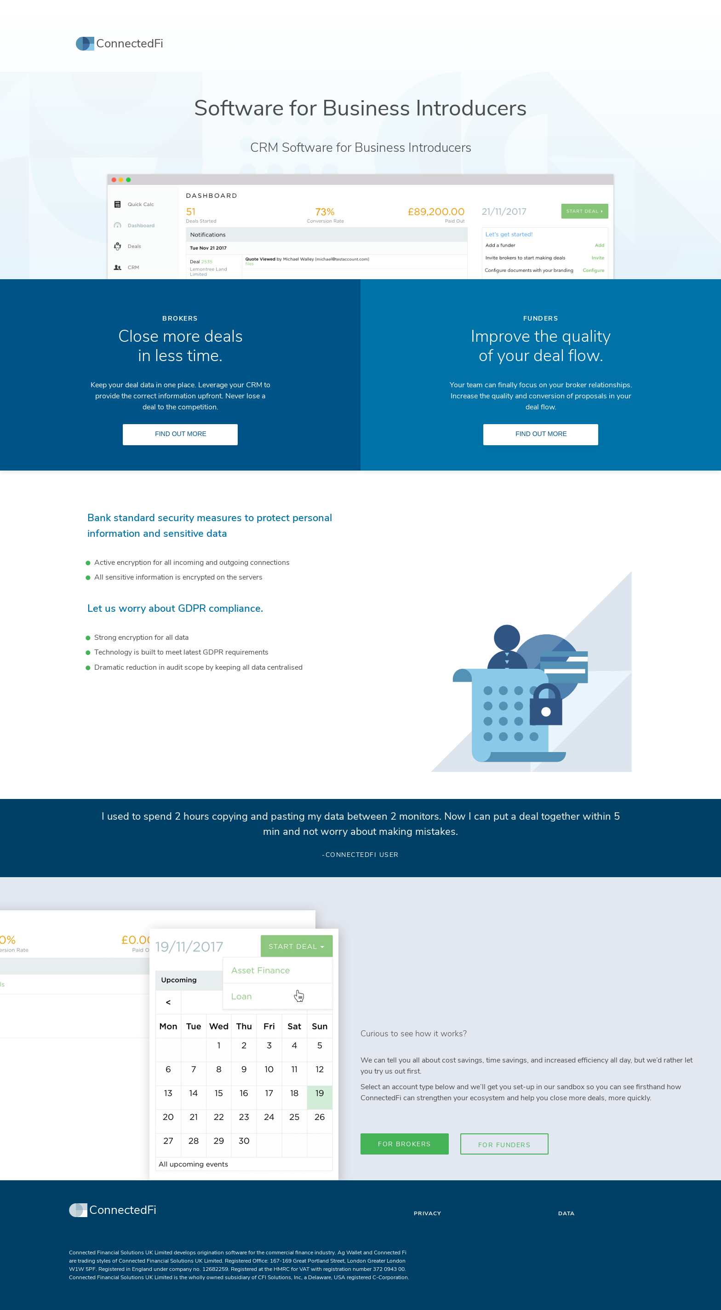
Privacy (427, 1213)
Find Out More (180, 433)
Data (566, 1213)
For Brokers (404, 1144)
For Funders (504, 1145)
